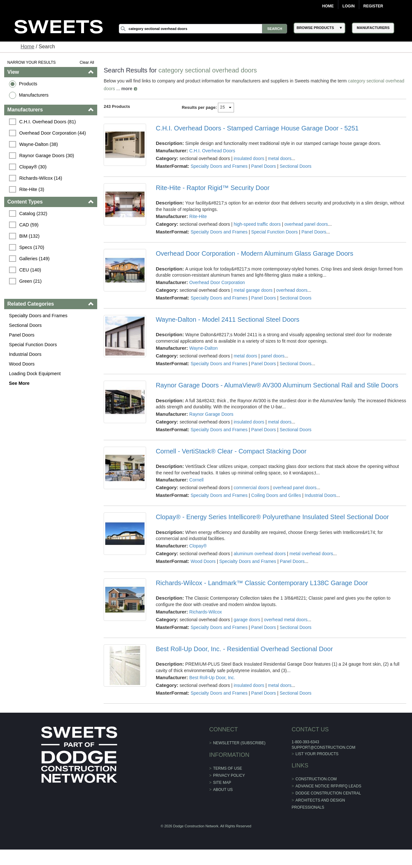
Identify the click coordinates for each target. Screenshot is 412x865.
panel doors (273, 355)
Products (28, 83)
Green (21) (30, 281)
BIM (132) (29, 236)
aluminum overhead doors (260, 553)
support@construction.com (323, 747)
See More (19, 383)
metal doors (279, 158)
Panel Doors (21, 334)
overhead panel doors (306, 224)
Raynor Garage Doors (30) (46, 155)
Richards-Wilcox (205, 611)
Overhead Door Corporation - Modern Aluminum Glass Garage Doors (254, 253)
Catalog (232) (33, 213)
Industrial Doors (25, 354)
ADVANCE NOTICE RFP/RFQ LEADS (328, 786)
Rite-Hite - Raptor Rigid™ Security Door (212, 187)
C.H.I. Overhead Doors (212, 150)
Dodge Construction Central (328, 793)
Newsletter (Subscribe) (239, 743)
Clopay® (198, 545)
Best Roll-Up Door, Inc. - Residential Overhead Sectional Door (244, 648)
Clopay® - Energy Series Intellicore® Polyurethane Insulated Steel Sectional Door (272, 516)
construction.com (316, 779)
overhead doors (291, 290)
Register (373, 6)
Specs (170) (31, 247)
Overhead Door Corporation (217, 282)
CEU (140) (30, 269)
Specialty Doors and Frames (38, 315)
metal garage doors (253, 290)
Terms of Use (227, 768)
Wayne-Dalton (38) (38, 144)
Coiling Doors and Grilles (276, 495)
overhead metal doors (285, 619)
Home (328, 6)
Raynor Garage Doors (211, 414)
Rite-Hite (198, 216)
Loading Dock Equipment (35, 373)
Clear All (87, 62)
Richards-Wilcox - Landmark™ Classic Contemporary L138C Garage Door (262, 582)
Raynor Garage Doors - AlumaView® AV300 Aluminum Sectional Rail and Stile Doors (277, 385)
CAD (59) (29, 224)
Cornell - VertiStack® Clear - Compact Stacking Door (231, 451)
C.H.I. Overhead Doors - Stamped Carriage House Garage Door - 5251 (257, 128)
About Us (223, 789)
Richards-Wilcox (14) (40, 178)
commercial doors (251, 487)
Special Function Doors (33, 344)
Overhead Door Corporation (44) (52, 133)
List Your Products (317, 754)
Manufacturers (34, 95)
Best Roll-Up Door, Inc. (212, 677)
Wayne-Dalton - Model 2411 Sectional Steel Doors (227, 319)
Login (348, 6)
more (126, 88)
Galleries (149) (34, 258)
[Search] (203, 28)
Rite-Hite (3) (31, 189)
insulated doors (249, 158)
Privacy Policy (229, 775)
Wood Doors (22, 363)
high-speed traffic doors (257, 224)
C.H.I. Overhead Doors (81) (47, 121)
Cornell (196, 479)
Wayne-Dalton (203, 348)
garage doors (247, 619)
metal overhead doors (311, 553)
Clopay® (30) (33, 166)
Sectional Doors (25, 325)
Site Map (222, 782)
